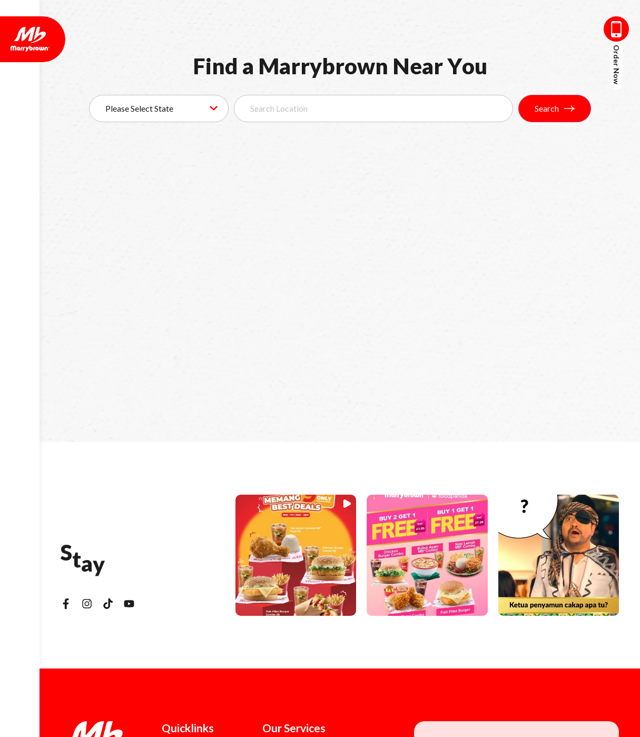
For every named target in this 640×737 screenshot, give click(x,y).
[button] (295, 555)
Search (555, 108)
